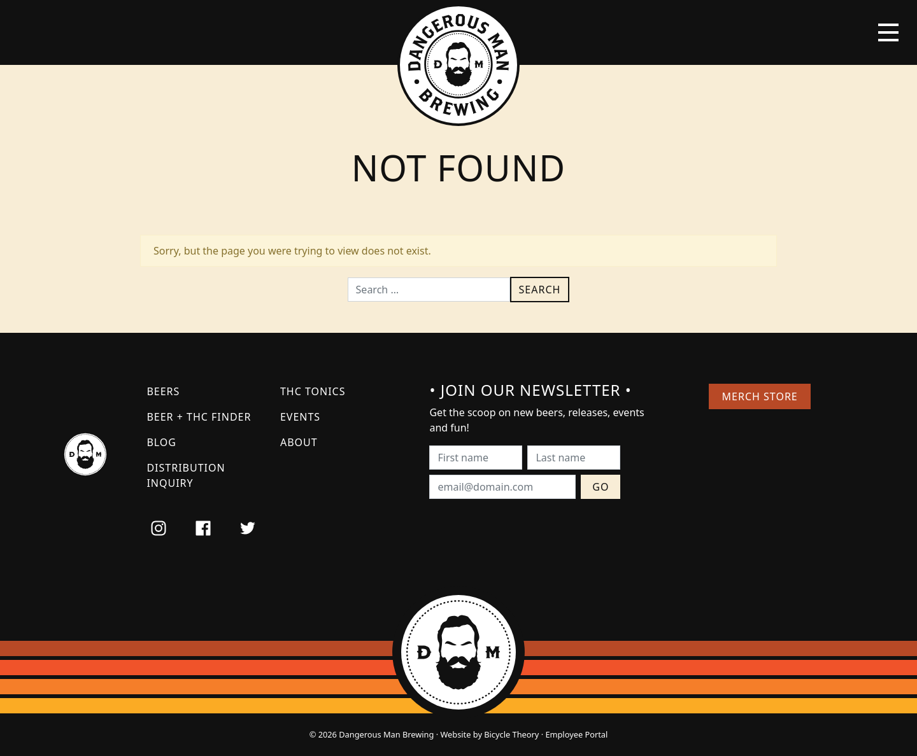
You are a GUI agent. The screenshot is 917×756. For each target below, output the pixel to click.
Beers (163, 391)
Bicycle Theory (511, 734)
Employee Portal (576, 734)
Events (300, 417)
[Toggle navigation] (888, 32)
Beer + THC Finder (198, 417)
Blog (161, 442)
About (299, 442)
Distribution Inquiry (185, 475)
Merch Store (760, 396)
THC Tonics (313, 391)
